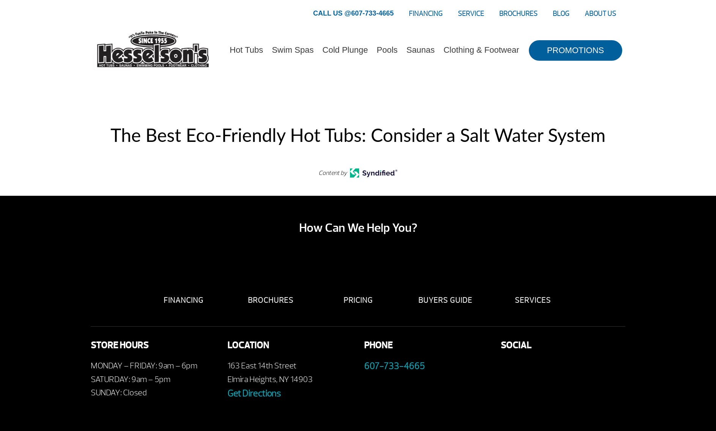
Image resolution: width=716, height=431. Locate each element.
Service (471, 13)
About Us (600, 13)
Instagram (571, 367)
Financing (426, 13)
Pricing (358, 300)
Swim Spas (293, 50)
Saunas (420, 50)
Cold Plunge (345, 50)
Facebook (509, 367)
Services (533, 300)
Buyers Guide (445, 300)
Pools (387, 50)
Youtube (530, 367)
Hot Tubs (246, 50)
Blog (561, 13)
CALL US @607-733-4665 (353, 13)
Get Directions (254, 393)
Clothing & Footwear (481, 50)
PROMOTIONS (575, 50)
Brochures (518, 13)
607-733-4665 (394, 366)
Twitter (551, 367)
